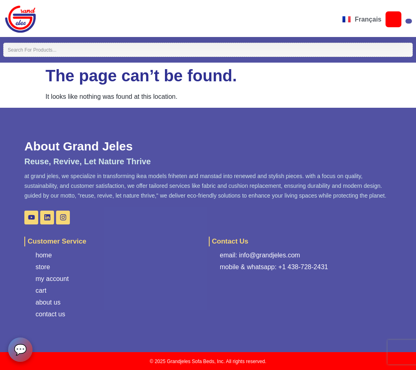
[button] (48, 19)
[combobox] (208, 50)
